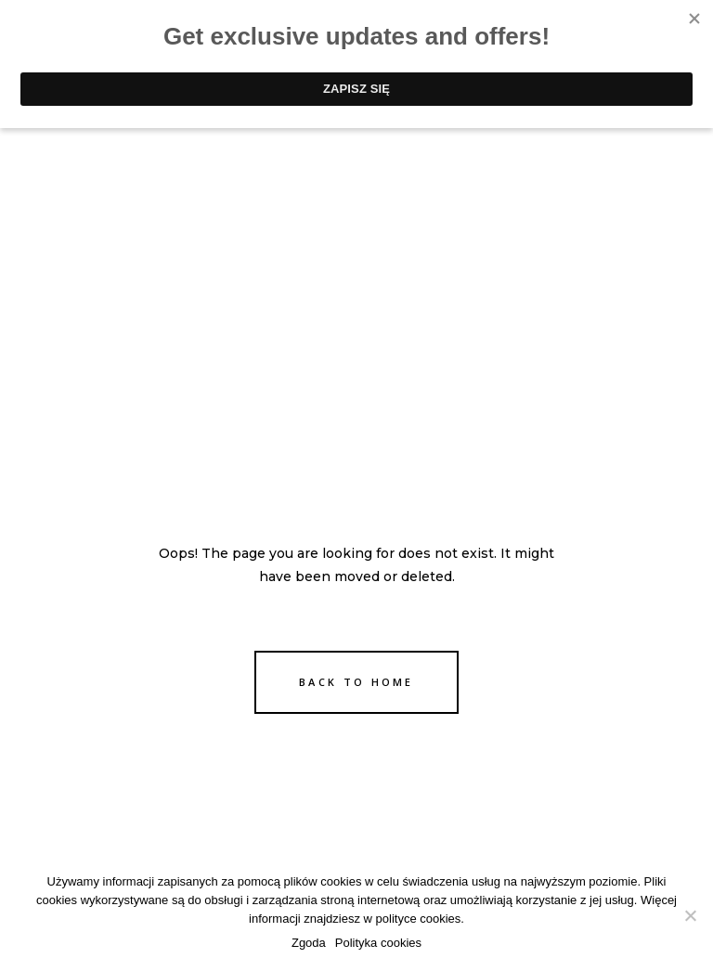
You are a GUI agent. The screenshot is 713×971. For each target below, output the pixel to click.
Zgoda (309, 943)
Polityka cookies (378, 943)
